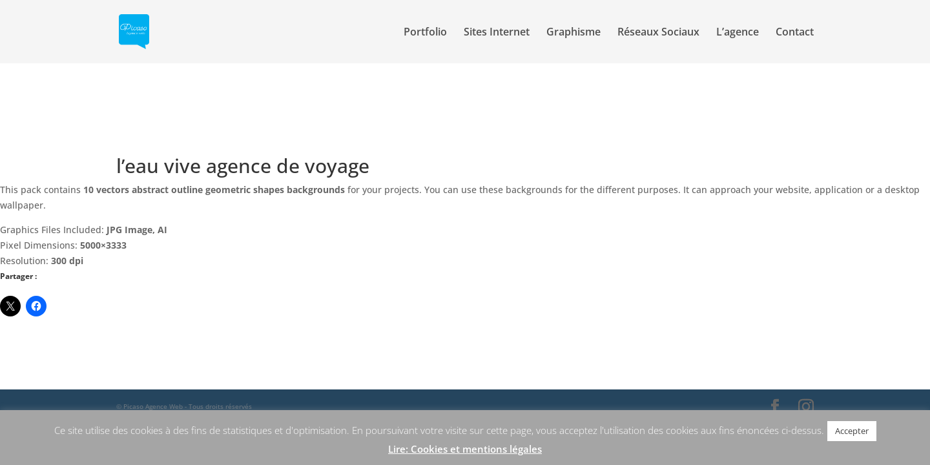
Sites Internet (497, 33)
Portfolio (425, 33)
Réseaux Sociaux (658, 33)
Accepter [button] (852, 431)
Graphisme (573, 33)
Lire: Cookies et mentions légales (465, 448)
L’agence (737, 33)
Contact (795, 33)
